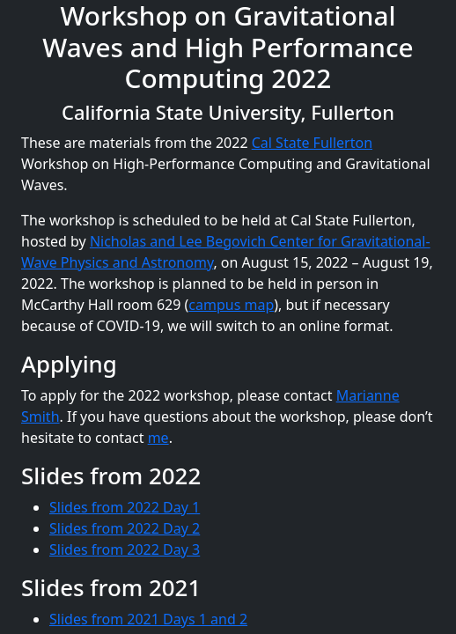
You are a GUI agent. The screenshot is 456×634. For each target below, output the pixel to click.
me (158, 437)
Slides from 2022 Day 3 (124, 549)
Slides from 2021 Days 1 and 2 (148, 619)
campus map (231, 304)
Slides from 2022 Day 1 (124, 507)
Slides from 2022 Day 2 (124, 528)
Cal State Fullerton (312, 142)
